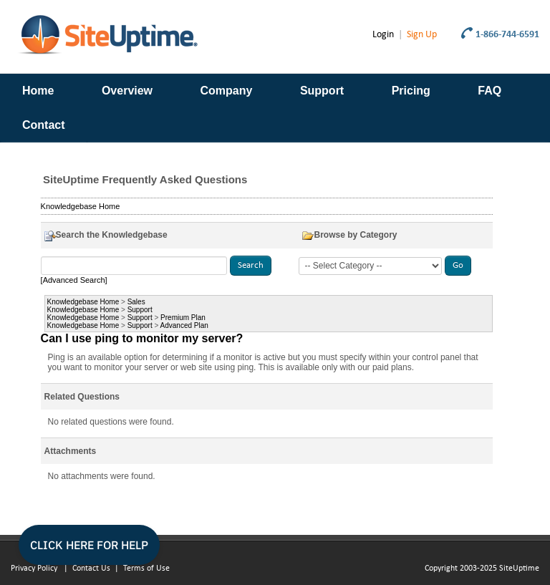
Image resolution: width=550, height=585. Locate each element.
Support (322, 90)
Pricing (411, 90)
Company (227, 90)
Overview (127, 90)
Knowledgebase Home (80, 206)
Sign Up (422, 34)
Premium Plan (183, 317)
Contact (43, 125)
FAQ (489, 90)
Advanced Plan (184, 325)
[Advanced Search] (74, 280)
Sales (136, 302)
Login (383, 34)
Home (38, 90)
